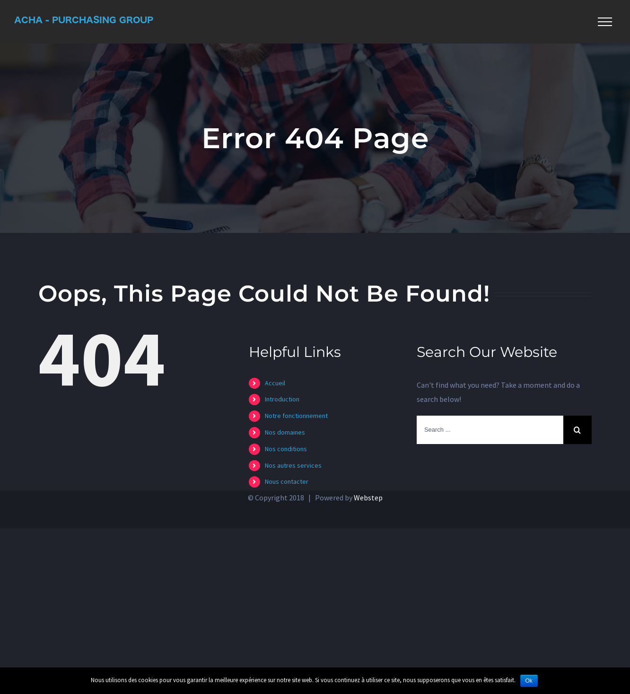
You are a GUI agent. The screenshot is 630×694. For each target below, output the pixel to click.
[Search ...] (490, 430)
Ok (529, 680)
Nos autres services (293, 465)
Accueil (275, 383)
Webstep (368, 497)
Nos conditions (286, 449)
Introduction (282, 399)
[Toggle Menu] (605, 22)
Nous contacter (286, 481)
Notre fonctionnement (296, 415)
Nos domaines (285, 432)
